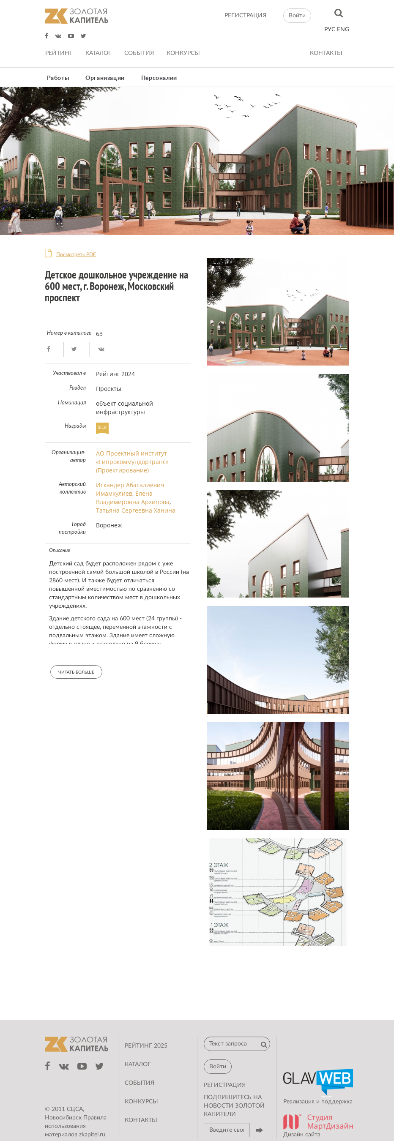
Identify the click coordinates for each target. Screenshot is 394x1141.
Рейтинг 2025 (146, 1046)
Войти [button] (297, 16)
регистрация (245, 16)
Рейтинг (59, 53)
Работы (58, 78)
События (139, 53)
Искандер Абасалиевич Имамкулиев (130, 489)
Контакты (326, 53)
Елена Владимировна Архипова (133, 497)
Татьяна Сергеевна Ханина (135, 510)
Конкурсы (183, 53)
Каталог (98, 53)
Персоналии (159, 78)
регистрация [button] (225, 1085)
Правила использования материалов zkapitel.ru (76, 1126)
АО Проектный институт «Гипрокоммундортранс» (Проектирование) (132, 461)
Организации (105, 78)
